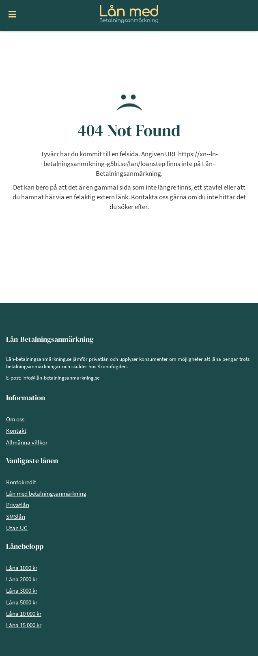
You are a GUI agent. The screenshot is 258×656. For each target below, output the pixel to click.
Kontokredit (21, 482)
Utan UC (17, 528)
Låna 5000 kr (21, 602)
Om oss (15, 419)
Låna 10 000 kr (23, 613)
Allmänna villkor (26, 442)
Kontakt (16, 430)
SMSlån (15, 516)
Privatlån (17, 505)
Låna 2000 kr (21, 579)
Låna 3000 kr (21, 590)
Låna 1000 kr (21, 568)
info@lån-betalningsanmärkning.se (60, 377)
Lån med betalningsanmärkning (46, 493)
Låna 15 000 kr (23, 625)
